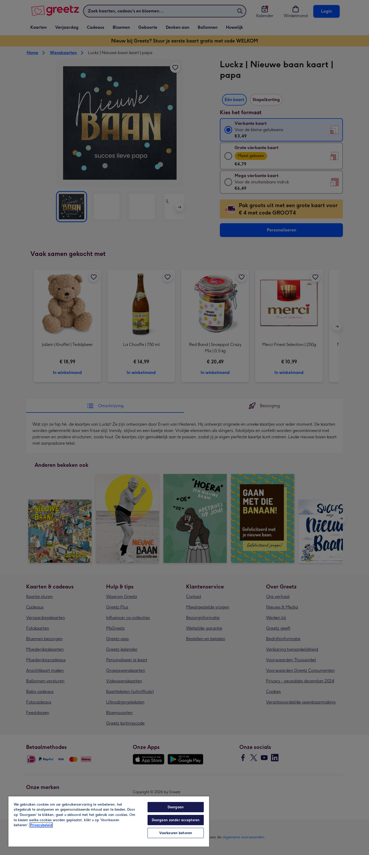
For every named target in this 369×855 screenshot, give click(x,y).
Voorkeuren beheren (175, 833)
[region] (108, 821)
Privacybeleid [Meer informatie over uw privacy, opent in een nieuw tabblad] (41, 825)
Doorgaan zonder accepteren (176, 820)
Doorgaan (176, 807)
